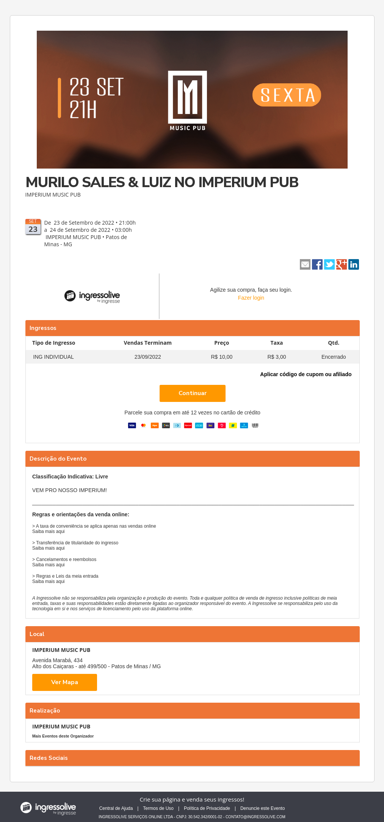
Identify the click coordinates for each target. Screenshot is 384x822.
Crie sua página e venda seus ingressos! (192, 799)
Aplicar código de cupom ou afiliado (305, 374)
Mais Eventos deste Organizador (63, 736)
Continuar (193, 393)
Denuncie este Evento (262, 808)
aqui (60, 531)
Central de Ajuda (116, 808)
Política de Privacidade (207, 808)
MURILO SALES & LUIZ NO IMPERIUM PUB (161, 182)
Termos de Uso (158, 808)
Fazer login (251, 298)
